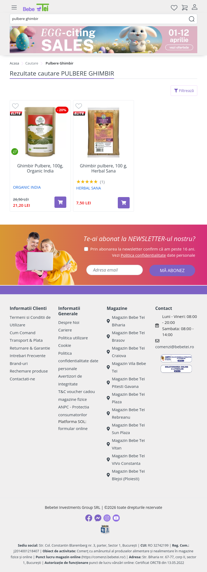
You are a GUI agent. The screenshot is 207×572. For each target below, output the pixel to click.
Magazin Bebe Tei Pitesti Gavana (126, 382)
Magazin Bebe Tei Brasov (126, 336)
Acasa (14, 63)
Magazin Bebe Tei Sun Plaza (126, 428)
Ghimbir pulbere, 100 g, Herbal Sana (103, 168)
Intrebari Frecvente (28, 355)
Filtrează (184, 90)
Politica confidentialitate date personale (78, 360)
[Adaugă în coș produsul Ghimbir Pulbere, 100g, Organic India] (60, 202)
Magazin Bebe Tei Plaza (126, 398)
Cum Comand (23, 332)
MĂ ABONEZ (172, 270)
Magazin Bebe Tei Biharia (126, 321)
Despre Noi (68, 322)
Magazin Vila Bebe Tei (126, 367)
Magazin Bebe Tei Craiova (126, 351)
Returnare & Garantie (30, 348)
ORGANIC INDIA (27, 187)
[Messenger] (97, 518)
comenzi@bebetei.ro (174, 346)
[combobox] (103, 19)
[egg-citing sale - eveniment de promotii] (103, 39)
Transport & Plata (26, 340)
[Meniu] (14, 7)
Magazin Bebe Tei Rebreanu (126, 413)
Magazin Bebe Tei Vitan (126, 444)
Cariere (65, 330)
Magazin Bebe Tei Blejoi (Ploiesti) (126, 475)
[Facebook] (88, 518)
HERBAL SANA (88, 188)
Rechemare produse (29, 371)
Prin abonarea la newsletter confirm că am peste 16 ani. (142, 249)
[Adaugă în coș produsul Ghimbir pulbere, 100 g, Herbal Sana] (124, 202)
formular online (73, 428)
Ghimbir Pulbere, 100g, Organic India (40, 168)
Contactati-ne (22, 378)
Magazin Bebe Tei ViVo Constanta (126, 459)
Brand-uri (18, 363)
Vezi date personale (153, 255)
